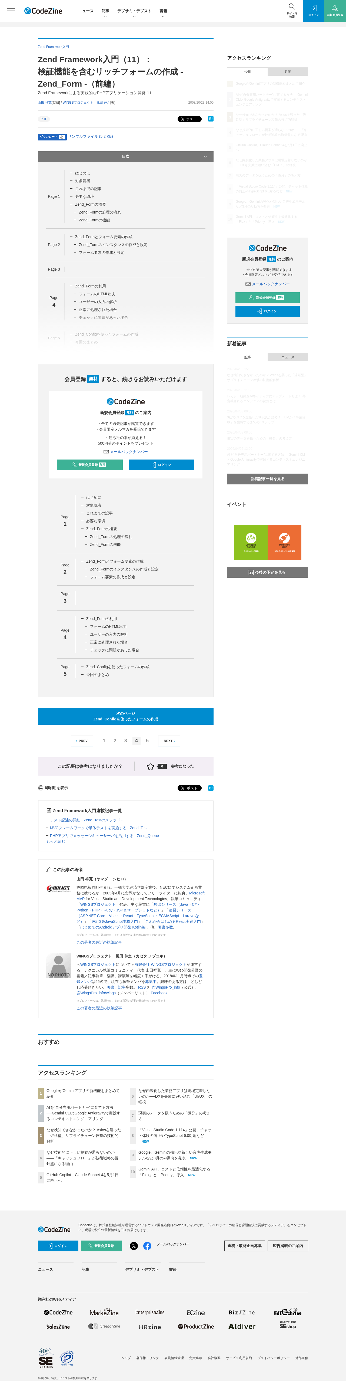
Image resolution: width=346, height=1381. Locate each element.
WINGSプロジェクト (98, 904)
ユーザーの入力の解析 (98, 302)
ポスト (188, 119)
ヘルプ (126, 1358)
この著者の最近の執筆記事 (99, 942)
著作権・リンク (147, 1358)
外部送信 (301, 1358)
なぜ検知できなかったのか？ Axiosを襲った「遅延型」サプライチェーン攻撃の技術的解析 (83, 1135)
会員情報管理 (174, 1358)
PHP (44, 119)
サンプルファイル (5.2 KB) (90, 136)
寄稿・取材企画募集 (245, 1246)
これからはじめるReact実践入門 (173, 921)
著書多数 (165, 927)
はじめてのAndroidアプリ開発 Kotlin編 (113, 927)
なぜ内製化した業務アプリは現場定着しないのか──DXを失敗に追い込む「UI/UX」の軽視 (175, 1096)
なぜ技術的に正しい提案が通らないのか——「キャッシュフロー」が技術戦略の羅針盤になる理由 (82, 1158)
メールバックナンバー (126, 452)
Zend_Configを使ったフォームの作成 (117, 667)
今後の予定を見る (266, 572)
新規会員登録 (88, 465)
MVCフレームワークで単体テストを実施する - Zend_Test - (100, 828)
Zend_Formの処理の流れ (100, 212)
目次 (165, 156)
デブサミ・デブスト (134, 11)
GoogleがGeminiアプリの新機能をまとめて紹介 (270, 84)
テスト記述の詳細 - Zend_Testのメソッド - (86, 820)
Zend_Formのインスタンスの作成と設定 (113, 244)
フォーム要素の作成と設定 (101, 252)
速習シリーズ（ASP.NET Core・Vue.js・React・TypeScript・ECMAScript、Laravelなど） (137, 916)
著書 (110, 987)
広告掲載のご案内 (288, 1246)
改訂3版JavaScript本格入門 (115, 921)
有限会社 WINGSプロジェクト (160, 964)
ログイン (161, 465)
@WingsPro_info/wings (96, 993)
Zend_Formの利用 (90, 286)
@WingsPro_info (166, 987)
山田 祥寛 (45, 102)
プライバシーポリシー (273, 1358)
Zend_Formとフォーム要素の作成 (103, 237)
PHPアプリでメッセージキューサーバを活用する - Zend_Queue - (105, 836)
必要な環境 (84, 196)
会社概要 (214, 1358)
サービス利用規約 (239, 1358)
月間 (288, 72)
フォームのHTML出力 (97, 294)
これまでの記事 (88, 188)
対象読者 (82, 181)
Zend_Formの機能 (94, 220)
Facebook (159, 993)
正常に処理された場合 (109, 642)
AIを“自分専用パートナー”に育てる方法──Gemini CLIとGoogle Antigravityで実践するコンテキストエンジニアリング (83, 1113)
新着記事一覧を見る (268, 479)
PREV (81, 741)
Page (54, 196)
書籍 (163, 11)
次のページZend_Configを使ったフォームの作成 (125, 716)
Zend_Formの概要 (90, 204)
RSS (142, 987)
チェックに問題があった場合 (114, 650)
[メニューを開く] (11, 11)
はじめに (82, 173)
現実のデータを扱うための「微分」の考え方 (268, 175)
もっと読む (55, 841)
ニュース (86, 11)
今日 (247, 72)
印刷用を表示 (53, 788)
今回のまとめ (97, 675)
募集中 (151, 981)
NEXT (170, 741)
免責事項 (195, 1358)
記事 (105, 11)
